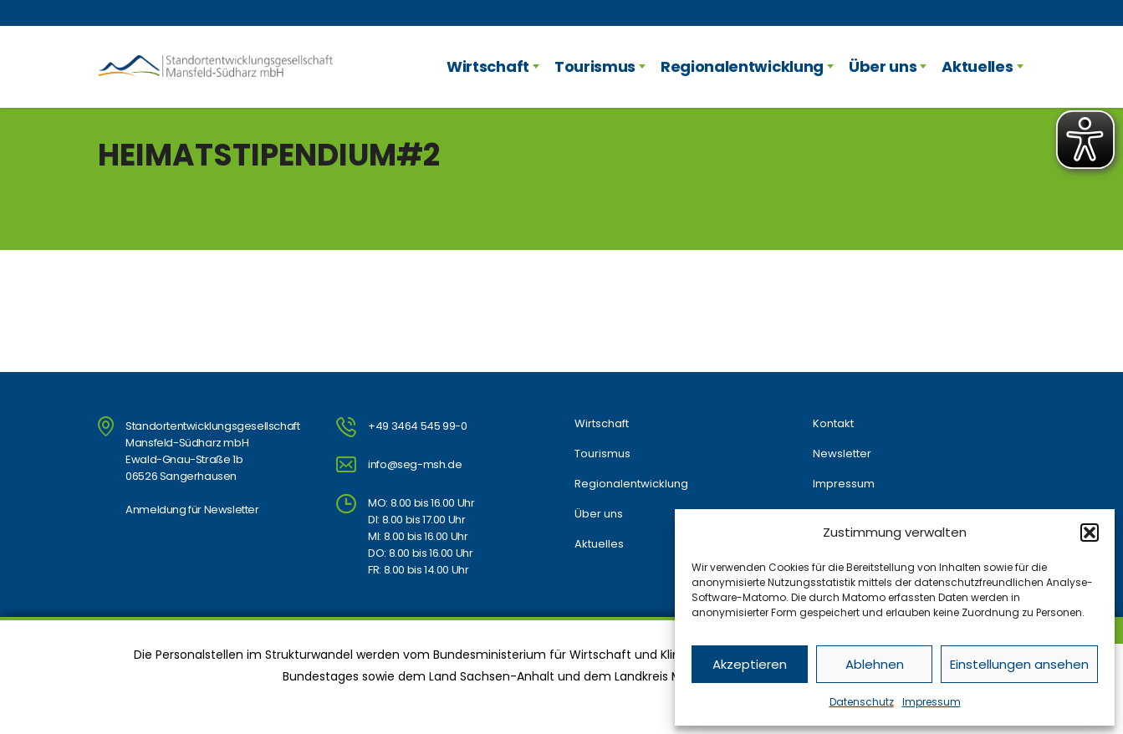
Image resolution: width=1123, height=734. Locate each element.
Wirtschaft (488, 66)
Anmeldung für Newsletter (191, 509)
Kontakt (833, 424)
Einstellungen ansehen (1019, 664)
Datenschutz (861, 702)
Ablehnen (874, 664)
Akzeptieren (749, 664)
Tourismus (595, 66)
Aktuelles (977, 66)
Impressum (931, 702)
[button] (1089, 532)
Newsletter (842, 454)
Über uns (882, 66)
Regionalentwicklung (742, 66)
